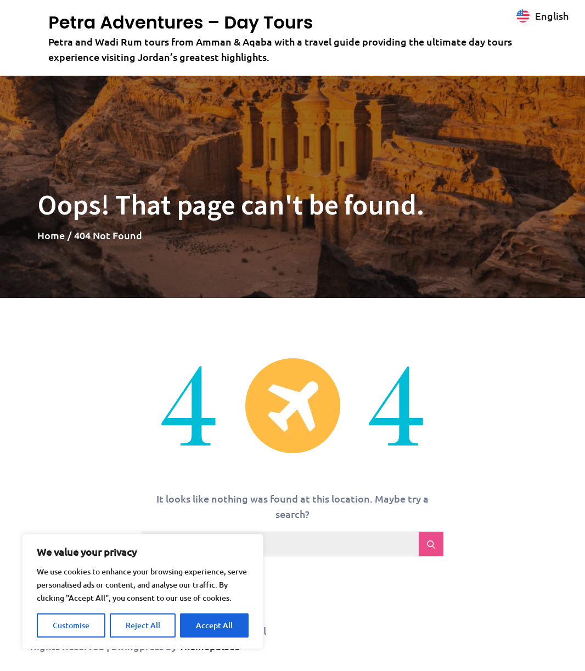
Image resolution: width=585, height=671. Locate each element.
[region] (142, 591)
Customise (71, 625)
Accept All (214, 625)
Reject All (143, 625)
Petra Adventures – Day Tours (180, 22)
